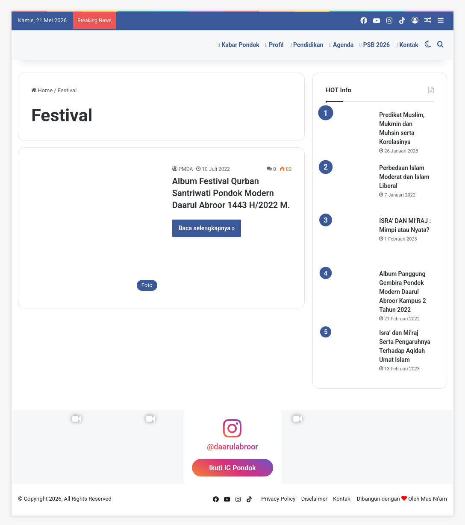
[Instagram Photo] (343, 447)
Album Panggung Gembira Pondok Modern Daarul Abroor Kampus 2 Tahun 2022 (402, 291)
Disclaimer (314, 499)
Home (42, 90)
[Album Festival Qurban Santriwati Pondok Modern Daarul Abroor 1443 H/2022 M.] (96, 230)
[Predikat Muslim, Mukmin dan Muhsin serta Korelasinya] (349, 134)
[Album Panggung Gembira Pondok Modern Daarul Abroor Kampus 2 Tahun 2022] (349, 293)
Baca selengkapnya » (207, 228)
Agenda (341, 44)
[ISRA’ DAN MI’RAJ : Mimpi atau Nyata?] (349, 240)
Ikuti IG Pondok (232, 468)
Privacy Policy (278, 499)
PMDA (186, 169)
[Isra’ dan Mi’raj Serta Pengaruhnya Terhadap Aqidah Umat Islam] (349, 351)
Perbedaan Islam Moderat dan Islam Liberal (404, 176)
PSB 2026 (374, 44)
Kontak (407, 44)
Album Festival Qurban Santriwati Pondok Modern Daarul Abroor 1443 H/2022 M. (231, 193)
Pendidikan (306, 44)
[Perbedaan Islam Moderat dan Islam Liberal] (349, 187)
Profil (274, 44)
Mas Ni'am (434, 499)
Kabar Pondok (238, 44)
